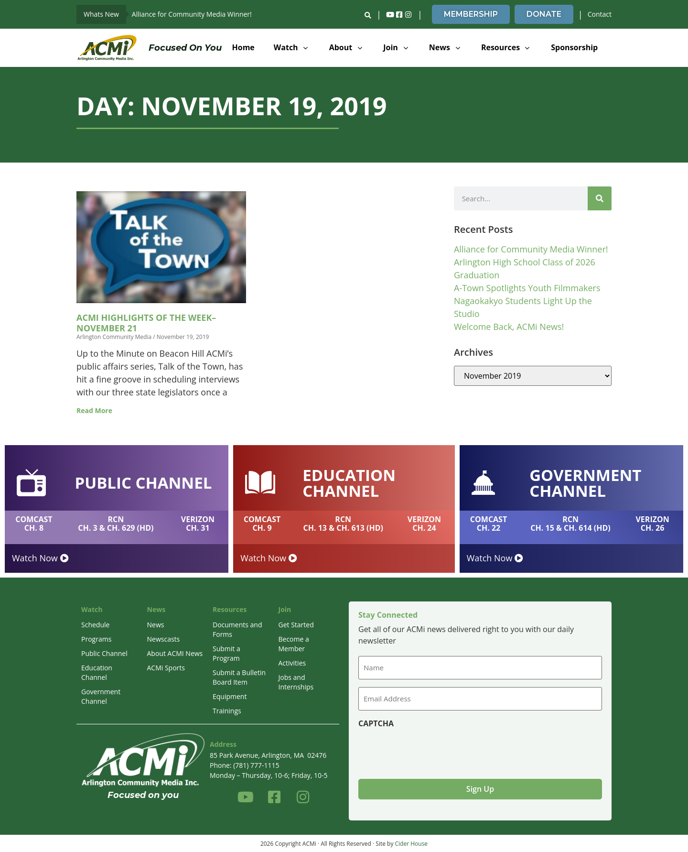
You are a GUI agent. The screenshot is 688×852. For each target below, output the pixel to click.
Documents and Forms (237, 629)
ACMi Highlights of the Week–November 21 (146, 323)
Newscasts (163, 639)
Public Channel (104, 653)
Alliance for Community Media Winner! (192, 14)
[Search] (600, 198)
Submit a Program (226, 653)
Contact (600, 14)
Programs (96, 639)
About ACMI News (175, 653)
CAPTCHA (376, 723)
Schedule (95, 624)
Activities (292, 662)
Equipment (230, 696)
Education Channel (96, 672)
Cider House (411, 843)
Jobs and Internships (296, 682)
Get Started (296, 624)
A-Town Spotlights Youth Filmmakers (527, 288)
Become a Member (294, 643)
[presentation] (431, 749)
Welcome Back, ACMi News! (509, 326)
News (155, 624)
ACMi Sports (166, 667)
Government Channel (100, 696)
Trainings (227, 710)
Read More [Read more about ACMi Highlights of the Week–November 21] (94, 410)
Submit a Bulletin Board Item (239, 677)
